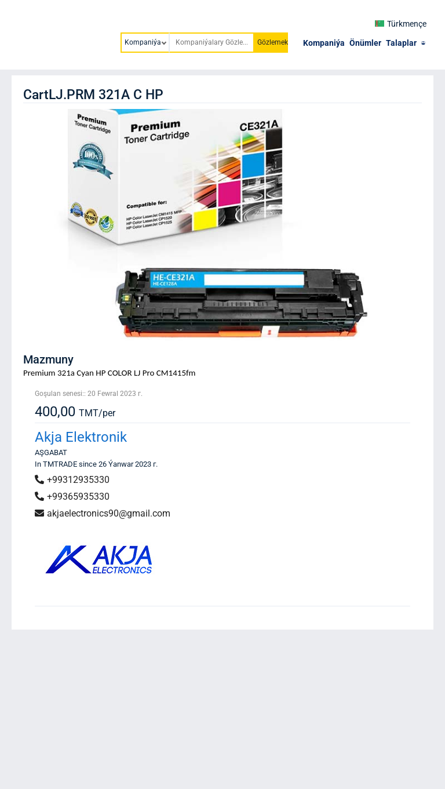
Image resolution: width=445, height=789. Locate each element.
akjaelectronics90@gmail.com (102, 513)
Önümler (365, 43)
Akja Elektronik (81, 437)
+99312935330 (72, 479)
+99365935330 (72, 496)
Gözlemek (272, 42)
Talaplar (401, 43)
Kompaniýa (324, 43)
